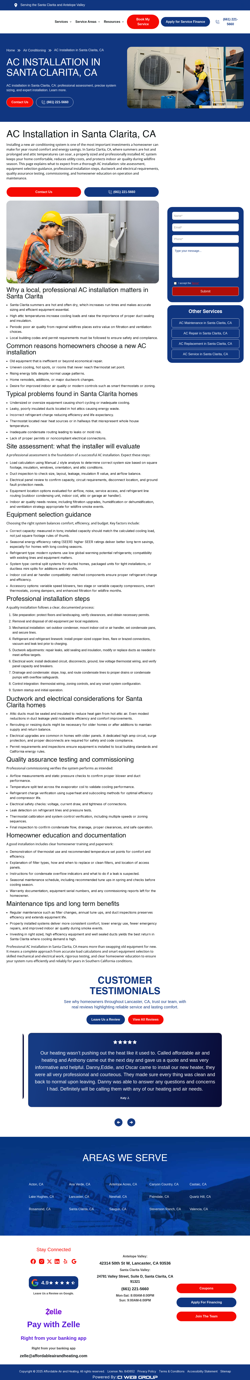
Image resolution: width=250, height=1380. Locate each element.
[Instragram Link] (41, 1261)
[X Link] (49, 1261)
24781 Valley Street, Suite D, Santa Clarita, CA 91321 (135, 1279)
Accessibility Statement (202, 1371)
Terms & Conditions (172, 1371)
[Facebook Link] (33, 1261)
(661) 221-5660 (135, 1289)
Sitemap (225, 1371)
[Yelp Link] (65, 1261)
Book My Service (143, 22)
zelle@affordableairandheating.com (53, 1356)
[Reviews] (125, 1072)
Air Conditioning (34, 50)
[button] (63, 21)
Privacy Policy (147, 1371)
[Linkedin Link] (57, 1261)
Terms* (195, 283)
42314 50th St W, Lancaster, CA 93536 (135, 1263)
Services (61, 21)
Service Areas (85, 21)
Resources (112, 21)
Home (10, 50)
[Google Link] (74, 1261)
